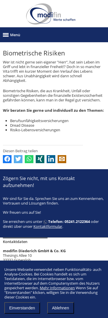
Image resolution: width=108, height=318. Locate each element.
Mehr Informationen (57, 287)
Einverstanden (22, 308)
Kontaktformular (47, 226)
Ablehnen (60, 308)
